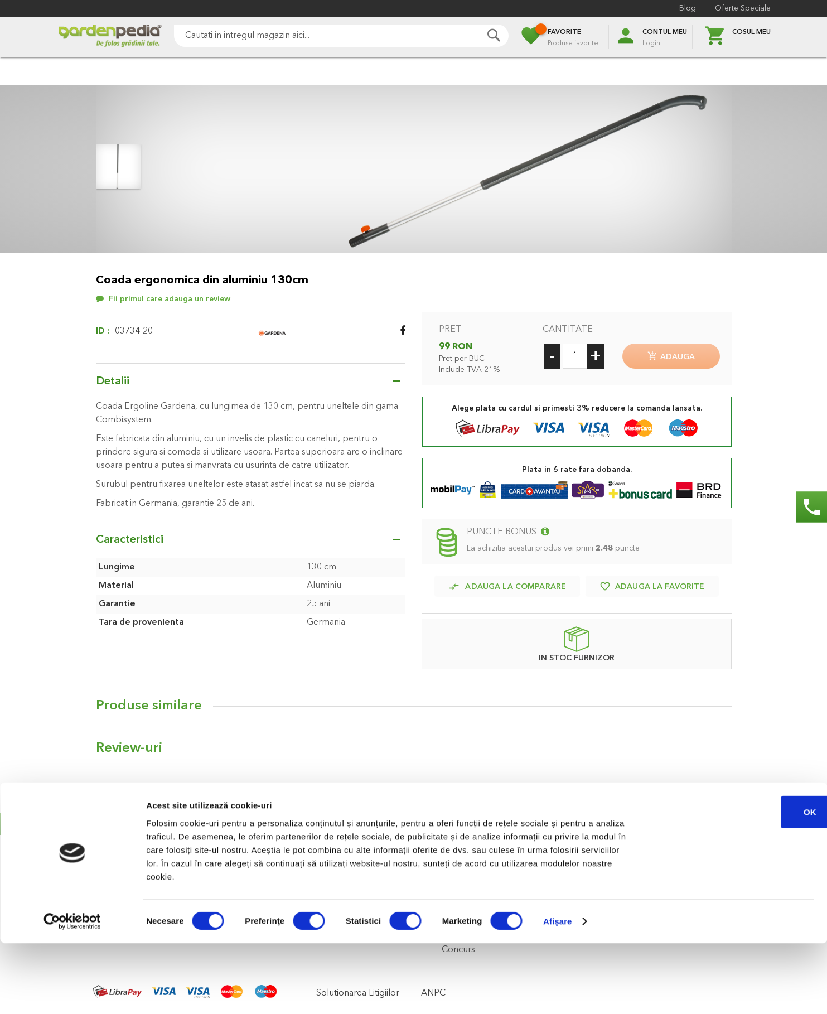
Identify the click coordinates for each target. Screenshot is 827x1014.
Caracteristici (129, 539)
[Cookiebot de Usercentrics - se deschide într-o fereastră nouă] (72, 992)
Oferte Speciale (743, 8)
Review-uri (129, 744)
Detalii (112, 381)
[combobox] (341, 36)
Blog (687, 8)
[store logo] (110, 37)
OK (734, 882)
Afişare (557, 992)
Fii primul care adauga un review (169, 299)
